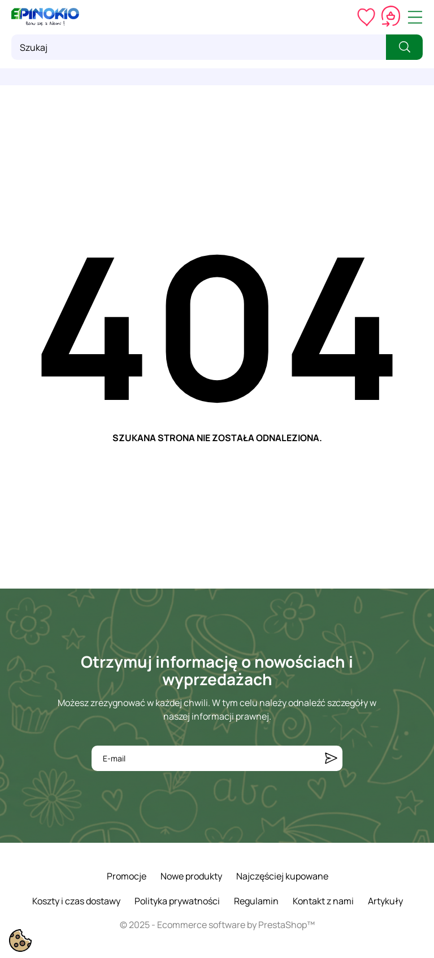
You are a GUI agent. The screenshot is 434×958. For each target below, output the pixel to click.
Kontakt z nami (323, 901)
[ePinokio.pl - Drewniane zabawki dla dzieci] (45, 17)
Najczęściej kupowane (282, 876)
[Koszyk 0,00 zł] (390, 17)
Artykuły (385, 901)
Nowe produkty (191, 876)
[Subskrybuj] (331, 758)
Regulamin (256, 901)
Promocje (126, 876)
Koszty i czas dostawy (76, 901)
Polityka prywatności (177, 901)
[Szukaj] (198, 47)
